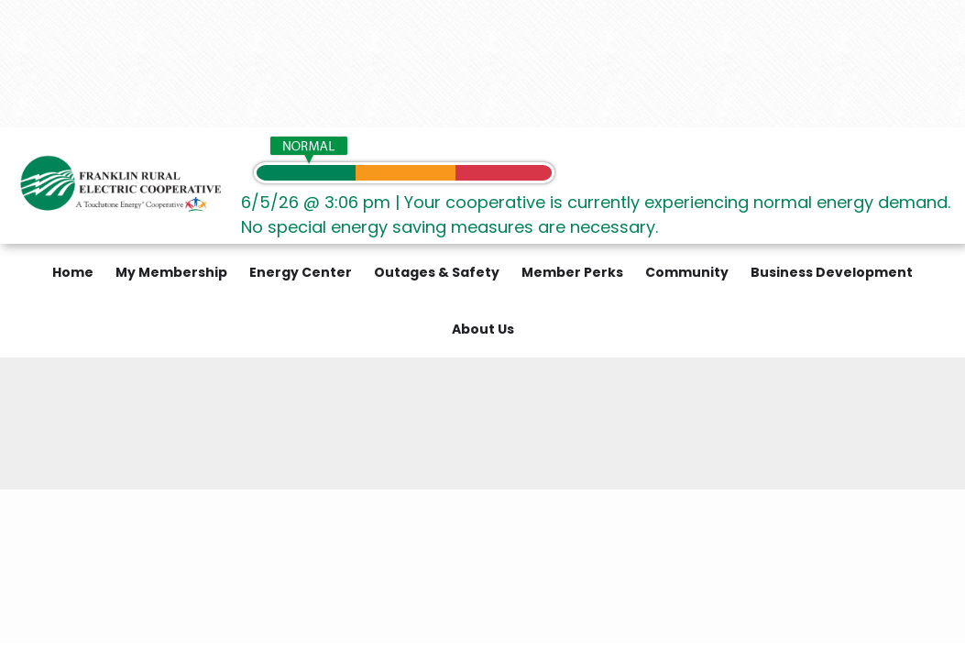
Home (72, 272)
